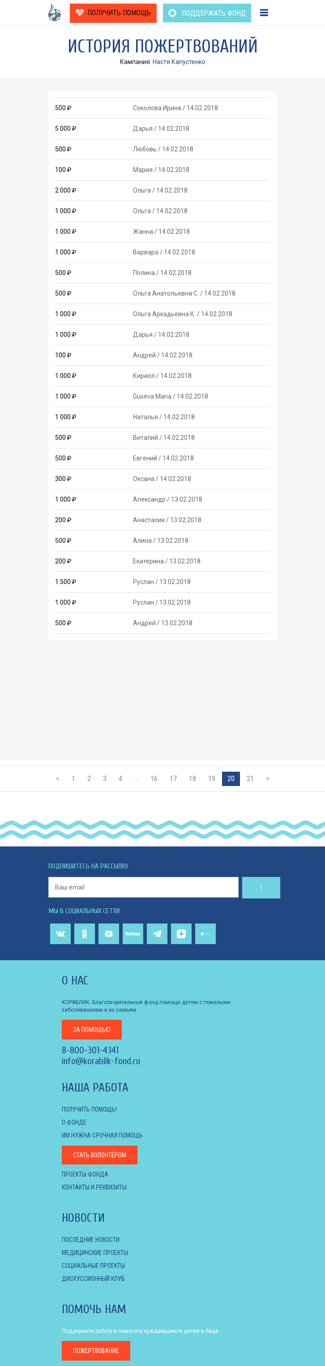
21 (250, 778)
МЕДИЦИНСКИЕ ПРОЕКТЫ (95, 1252)
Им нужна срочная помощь (102, 1135)
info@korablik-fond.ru (101, 1061)
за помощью (92, 1029)
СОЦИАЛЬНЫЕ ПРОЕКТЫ (93, 1265)
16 (154, 778)
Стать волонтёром (99, 1155)
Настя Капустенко (179, 61)
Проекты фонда (85, 1174)
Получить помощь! (89, 1109)
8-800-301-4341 (90, 1050)
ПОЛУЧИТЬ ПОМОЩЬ (113, 13)
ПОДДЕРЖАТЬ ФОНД (207, 13)
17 (173, 778)
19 (211, 778)
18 (192, 778)
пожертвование (96, 1350)
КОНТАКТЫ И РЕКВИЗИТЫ (94, 1187)
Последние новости (91, 1239)
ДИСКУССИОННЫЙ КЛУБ (93, 1278)
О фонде (74, 1122)
